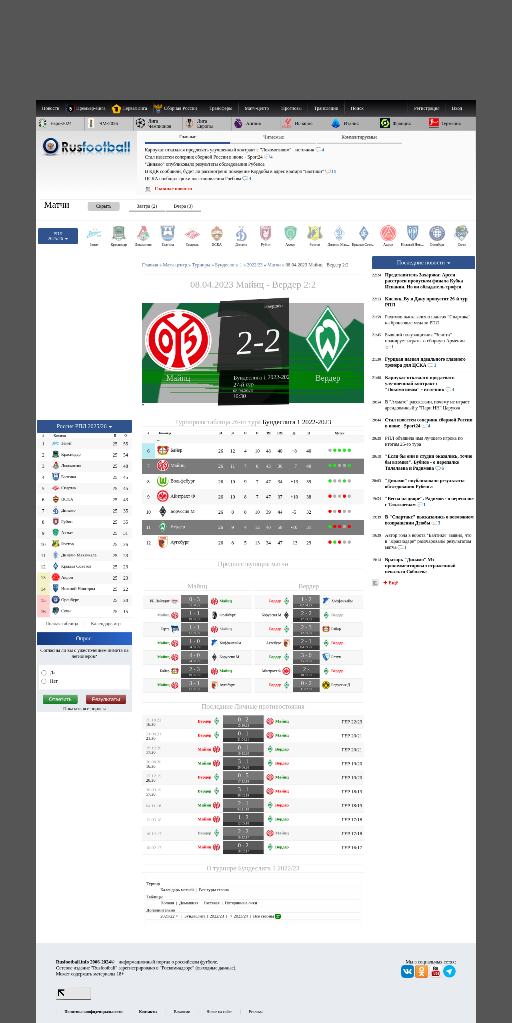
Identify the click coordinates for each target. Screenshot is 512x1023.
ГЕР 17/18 (352, 819)
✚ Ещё (390, 583)
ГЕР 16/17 (352, 847)
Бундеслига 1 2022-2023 (263, 377)
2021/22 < (169, 916)
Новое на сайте (219, 1011)
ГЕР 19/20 (352, 764)
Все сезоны (267, 916)
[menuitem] (178, 108)
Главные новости (173, 188)
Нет (53, 681)
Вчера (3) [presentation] (183, 206)
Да (52, 672)
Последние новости (423, 262)
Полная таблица (62, 623)
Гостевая (212, 902)
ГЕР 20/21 (352, 736)
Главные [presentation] (187, 136)
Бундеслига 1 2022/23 (269, 868)
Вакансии (182, 1011)
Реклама (256, 1011)
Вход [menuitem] (457, 108)
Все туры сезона (214, 889)
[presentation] (96, 205)
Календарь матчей (177, 889)
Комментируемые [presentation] (360, 137)
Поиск (357, 108)
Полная (167, 902)
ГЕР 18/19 (352, 792)
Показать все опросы (84, 708)
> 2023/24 (238, 916)
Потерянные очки (241, 902)
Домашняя (188, 902)
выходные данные (215, 968)
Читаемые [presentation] (273, 137)
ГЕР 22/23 (352, 722)
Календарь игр (105, 623)
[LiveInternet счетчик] (73, 998)
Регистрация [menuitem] (427, 108)
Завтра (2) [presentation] (147, 206)
